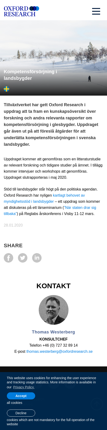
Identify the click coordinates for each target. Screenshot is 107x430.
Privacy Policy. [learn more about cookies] (23, 387)
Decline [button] (20, 413)
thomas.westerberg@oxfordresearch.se (59, 351)
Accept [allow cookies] (20, 396)
